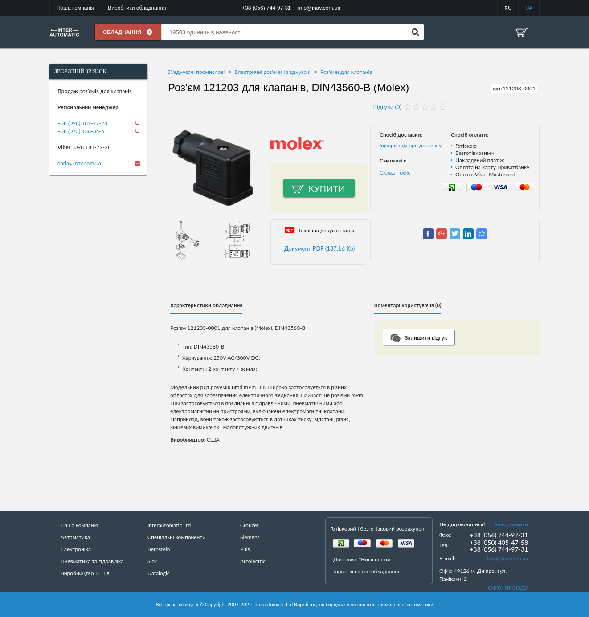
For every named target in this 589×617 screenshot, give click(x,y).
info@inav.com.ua (507, 558)
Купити (326, 188)
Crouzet (249, 525)
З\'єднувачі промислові (196, 72)
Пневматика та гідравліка (92, 561)
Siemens (250, 537)
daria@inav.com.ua (79, 163)
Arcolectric (253, 561)
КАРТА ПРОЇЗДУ (507, 588)
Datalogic (158, 573)
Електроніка (76, 549)
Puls (245, 549)
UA (528, 8)
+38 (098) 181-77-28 (82, 123)
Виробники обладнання (137, 8)
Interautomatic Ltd (169, 525)
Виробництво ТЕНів (85, 573)
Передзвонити (510, 524)
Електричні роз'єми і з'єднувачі (272, 72)
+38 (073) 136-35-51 (82, 131)
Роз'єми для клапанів (346, 72)
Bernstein (158, 549)
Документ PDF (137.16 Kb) (319, 248)
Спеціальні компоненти (176, 537)
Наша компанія (75, 8)
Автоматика (75, 537)
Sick (152, 561)
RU (507, 8)
